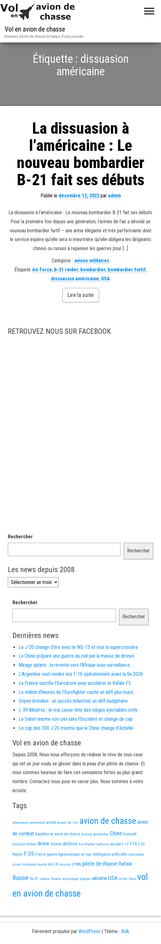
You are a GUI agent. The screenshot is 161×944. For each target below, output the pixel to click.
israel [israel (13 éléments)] (16, 885)
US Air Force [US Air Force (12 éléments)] (127, 899)
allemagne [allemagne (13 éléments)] (20, 843)
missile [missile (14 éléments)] (65, 885)
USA (105, 299)
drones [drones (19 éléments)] (56, 864)
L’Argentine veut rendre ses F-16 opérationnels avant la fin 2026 (81, 695)
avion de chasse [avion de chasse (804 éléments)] (107, 841)
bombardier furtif (127, 290)
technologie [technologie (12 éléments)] (70, 899)
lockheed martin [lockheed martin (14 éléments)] (34, 885)
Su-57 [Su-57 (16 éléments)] (34, 899)
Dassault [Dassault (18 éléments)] (129, 854)
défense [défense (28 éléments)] (70, 864)
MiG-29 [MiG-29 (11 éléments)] (53, 885)
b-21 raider (66, 290)
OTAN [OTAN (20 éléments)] (76, 884)
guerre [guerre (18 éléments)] (52, 874)
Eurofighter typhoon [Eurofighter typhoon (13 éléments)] (94, 864)
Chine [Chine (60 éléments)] (116, 854)
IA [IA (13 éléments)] (82, 875)
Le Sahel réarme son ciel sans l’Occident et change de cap (76, 740)
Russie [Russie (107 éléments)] (20, 898)
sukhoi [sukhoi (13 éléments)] (45, 899)
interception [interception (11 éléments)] (136, 875)
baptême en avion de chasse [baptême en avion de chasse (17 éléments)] (57, 854)
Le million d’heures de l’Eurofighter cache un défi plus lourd (76, 713)
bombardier (93, 290)
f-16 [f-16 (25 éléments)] (133, 864)
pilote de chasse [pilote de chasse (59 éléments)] (99, 884)
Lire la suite (81, 315)
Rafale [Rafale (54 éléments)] (125, 884)
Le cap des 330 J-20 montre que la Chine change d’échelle (76, 749)
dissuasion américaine (75, 299)
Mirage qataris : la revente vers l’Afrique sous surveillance (74, 686)
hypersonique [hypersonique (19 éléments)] (69, 874)
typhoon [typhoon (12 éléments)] (85, 899)
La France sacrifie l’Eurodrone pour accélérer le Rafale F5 (75, 704)
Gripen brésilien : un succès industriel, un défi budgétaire (73, 721)
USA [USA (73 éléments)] (112, 898)
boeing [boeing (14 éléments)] (86, 855)
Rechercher (20, 557)
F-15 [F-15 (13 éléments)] (125, 864)
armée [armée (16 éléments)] (51, 843)
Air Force (42, 290)
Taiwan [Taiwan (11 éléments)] (56, 899)
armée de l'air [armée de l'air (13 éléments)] (67, 843)
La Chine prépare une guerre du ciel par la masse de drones (77, 677)
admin (114, 216)
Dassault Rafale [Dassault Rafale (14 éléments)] (24, 864)
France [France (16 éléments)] (40, 875)
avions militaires (91, 281)
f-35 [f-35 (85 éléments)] (29, 874)
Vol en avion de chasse (35, 29)
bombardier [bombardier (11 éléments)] (101, 855)
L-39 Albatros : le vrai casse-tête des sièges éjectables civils (78, 731)
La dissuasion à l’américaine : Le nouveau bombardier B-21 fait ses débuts (80, 175)
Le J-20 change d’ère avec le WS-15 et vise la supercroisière (78, 668)
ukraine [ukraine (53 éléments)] (99, 899)
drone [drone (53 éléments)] (43, 864)
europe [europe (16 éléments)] (115, 864)
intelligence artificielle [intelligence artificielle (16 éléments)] (109, 875)
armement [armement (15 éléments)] (37, 843)
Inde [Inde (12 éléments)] (88, 875)
